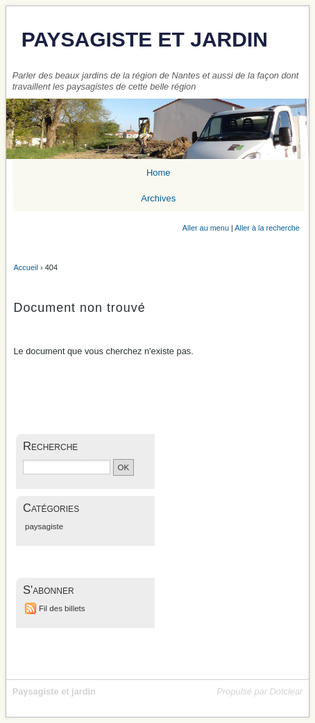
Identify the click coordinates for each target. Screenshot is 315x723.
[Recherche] (66, 467)
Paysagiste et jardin (145, 39)
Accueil (25, 267)
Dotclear (286, 691)
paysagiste (44, 526)
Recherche (50, 446)
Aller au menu (205, 228)
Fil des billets (62, 608)
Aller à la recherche (267, 228)
